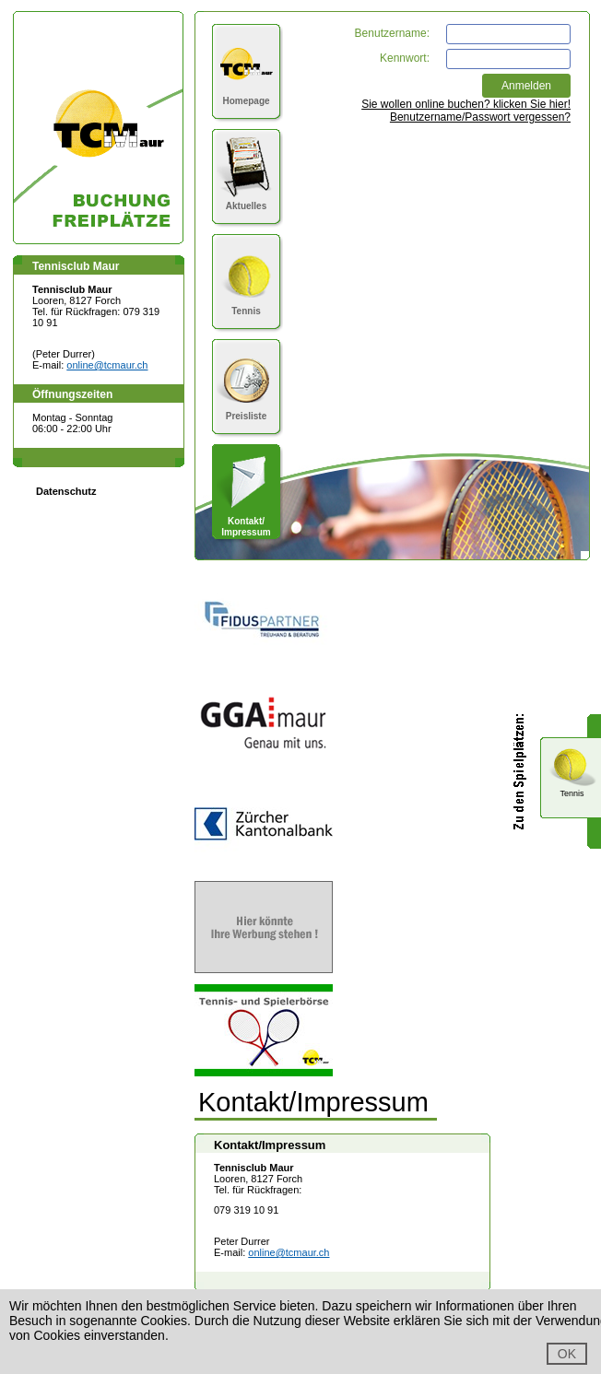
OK (567, 1353)
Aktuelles (247, 200)
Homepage (246, 95)
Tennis (247, 305)
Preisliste (247, 410)
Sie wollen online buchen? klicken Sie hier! (466, 104)
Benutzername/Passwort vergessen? (480, 117)
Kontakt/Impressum (247, 521)
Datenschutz (66, 491)
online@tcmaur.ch (106, 364)
